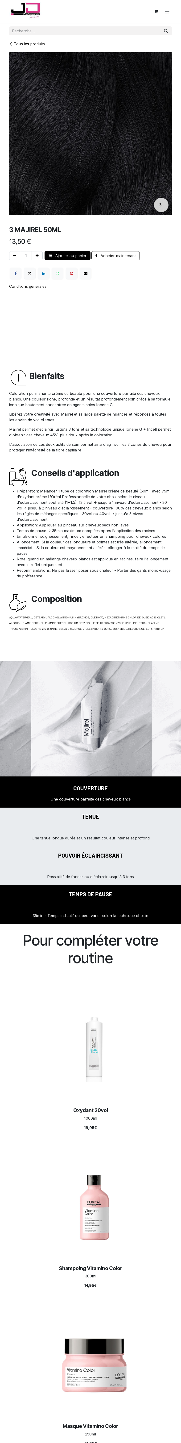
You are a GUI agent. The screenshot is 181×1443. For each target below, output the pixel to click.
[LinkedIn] (43, 273)
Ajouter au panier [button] (67, 255)
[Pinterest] (71, 273)
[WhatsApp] (57, 273)
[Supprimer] (14, 255)
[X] (29, 273)
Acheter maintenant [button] (115, 255)
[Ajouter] (37, 255)
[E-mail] (85, 273)
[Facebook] (15, 273)
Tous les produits (27, 44)
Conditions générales (27, 286)
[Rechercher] (166, 30)
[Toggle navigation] (167, 11)
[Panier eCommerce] (155, 11)
